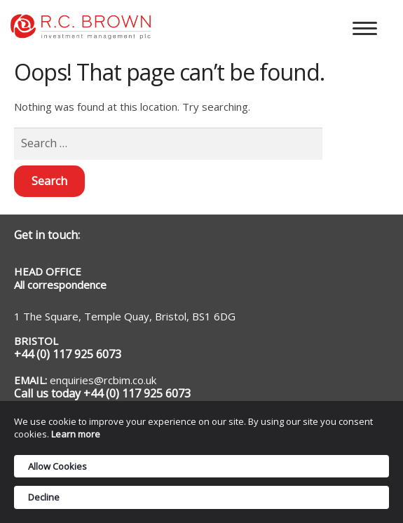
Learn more (75, 434)
